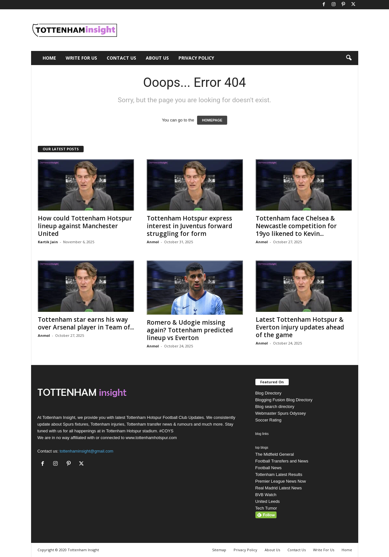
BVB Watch (266, 494)
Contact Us (121, 58)
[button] (349, 58)
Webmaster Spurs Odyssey (280, 413)
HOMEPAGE (212, 120)
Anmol (153, 241)
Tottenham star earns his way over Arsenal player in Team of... (86, 323)
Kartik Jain (48, 241)
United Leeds (267, 501)
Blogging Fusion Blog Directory (283, 399)
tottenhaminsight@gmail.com (86, 451)
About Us (157, 58)
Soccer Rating (268, 420)
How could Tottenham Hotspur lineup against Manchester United (85, 226)
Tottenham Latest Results (278, 474)
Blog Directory (268, 393)
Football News (268, 467)
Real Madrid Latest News (278, 488)
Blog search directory (274, 406)
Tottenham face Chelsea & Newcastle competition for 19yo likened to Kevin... (296, 226)
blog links (262, 434)
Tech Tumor (266, 508)
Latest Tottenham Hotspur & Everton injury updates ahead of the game (300, 327)
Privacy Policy (196, 58)
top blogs (262, 447)
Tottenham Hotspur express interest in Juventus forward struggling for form (189, 226)
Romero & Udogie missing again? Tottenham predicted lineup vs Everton (190, 330)
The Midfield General (274, 454)
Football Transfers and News (281, 461)
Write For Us (81, 58)
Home (49, 58)
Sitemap (219, 549)
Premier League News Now (280, 481)
